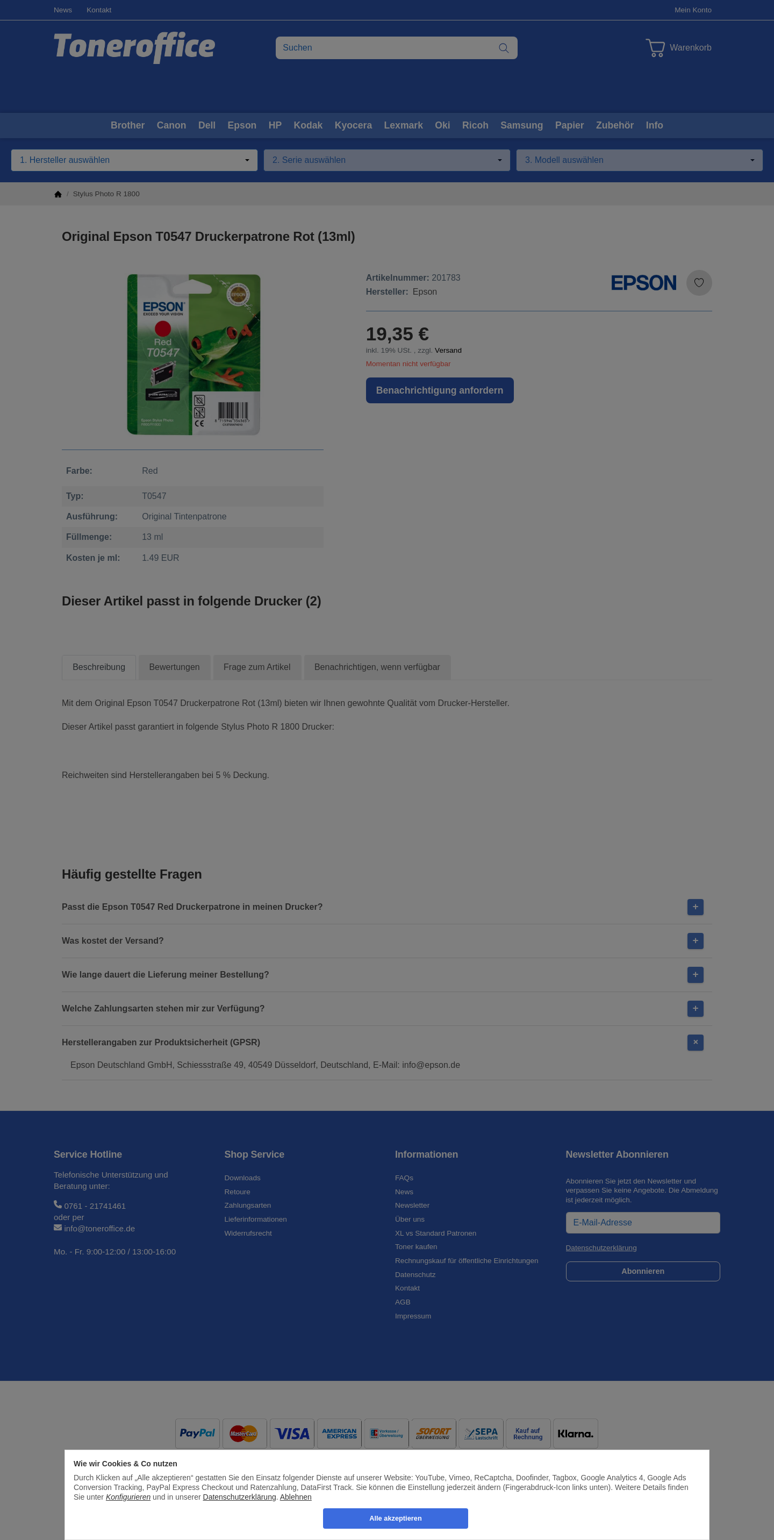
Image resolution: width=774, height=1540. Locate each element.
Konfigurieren (128, 1497)
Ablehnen (296, 1497)
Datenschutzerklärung (239, 1497)
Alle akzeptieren (395, 1518)
